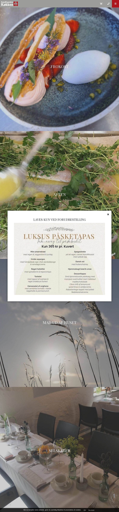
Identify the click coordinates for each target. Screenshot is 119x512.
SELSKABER (59, 450)
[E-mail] (101, 3)
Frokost (59, 66)
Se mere (91, 510)
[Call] (108, 3)
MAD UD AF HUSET (60, 322)
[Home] (48, 3)
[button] (115, 3)
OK (85, 510)
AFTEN (59, 194)
